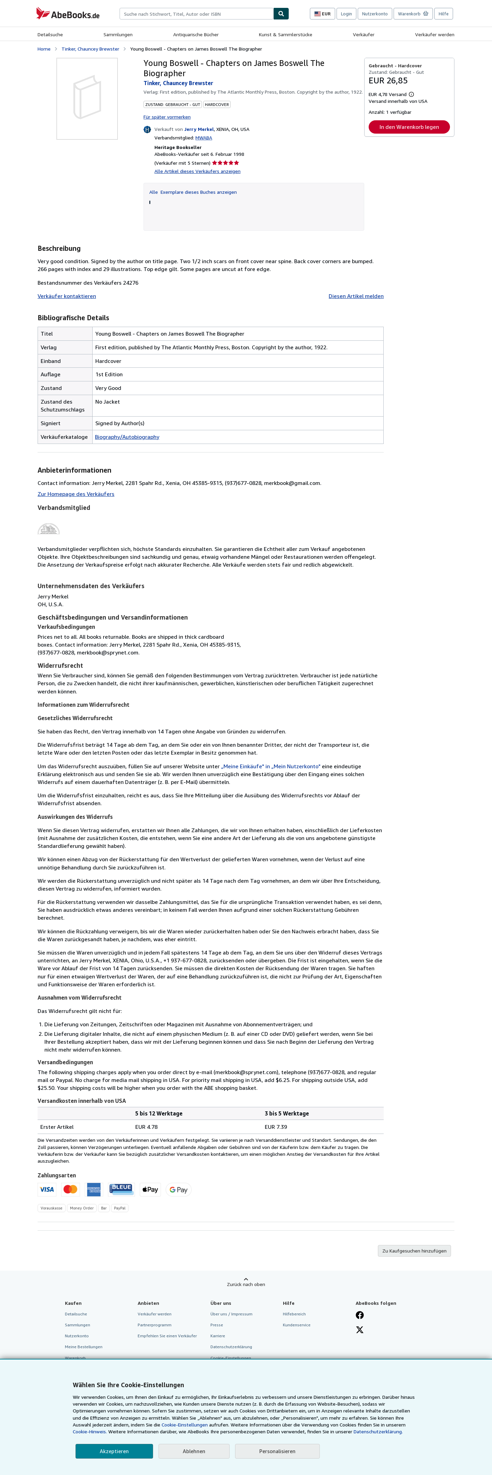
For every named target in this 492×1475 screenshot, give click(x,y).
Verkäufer (363, 34)
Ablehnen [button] (194, 1451)
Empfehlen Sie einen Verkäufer (167, 1335)
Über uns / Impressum (231, 1313)
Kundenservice (297, 1324)
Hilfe (444, 13)
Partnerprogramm (155, 1324)
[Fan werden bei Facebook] (360, 1315)
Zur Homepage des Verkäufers (76, 493)
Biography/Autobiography (127, 436)
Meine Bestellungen (83, 1346)
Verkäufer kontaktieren (67, 296)
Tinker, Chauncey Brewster (90, 49)
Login (346, 13)
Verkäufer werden (434, 34)
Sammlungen (118, 34)
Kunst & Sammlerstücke (285, 34)
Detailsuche (50, 34)
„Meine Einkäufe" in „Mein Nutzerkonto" (270, 766)
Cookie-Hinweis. (90, 1431)
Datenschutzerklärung (231, 1346)
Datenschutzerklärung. (378, 1431)
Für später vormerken (167, 117)
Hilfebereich (294, 1313)
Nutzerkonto (375, 13)
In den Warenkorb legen (409, 126)
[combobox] (196, 13)
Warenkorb (75, 1358)
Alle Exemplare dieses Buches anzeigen (193, 192)
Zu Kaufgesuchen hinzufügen (414, 1251)
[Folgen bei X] (360, 1330)
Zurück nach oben (246, 1284)
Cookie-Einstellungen (185, 1424)
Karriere (217, 1335)
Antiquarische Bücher (196, 34)
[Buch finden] (281, 13)
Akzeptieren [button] (114, 1451)
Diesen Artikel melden (356, 296)
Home (44, 49)
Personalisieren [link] (277, 1451)
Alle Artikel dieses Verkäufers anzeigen (197, 171)
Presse (216, 1324)
